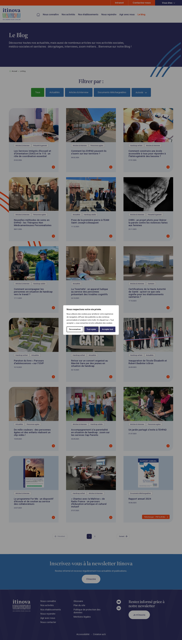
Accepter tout (107, 329)
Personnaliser (75, 329)
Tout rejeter (91, 329)
